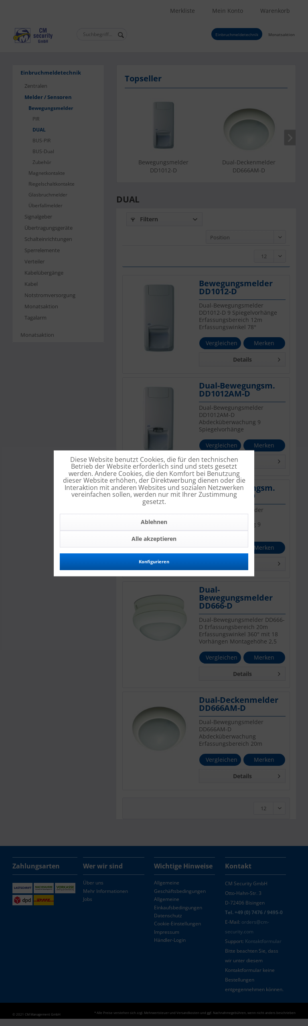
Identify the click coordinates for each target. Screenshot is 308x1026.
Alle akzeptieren (154, 538)
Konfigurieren (154, 562)
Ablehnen (154, 522)
